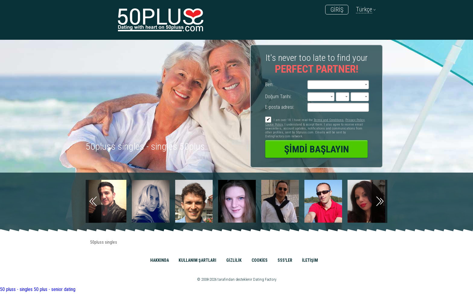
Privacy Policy (354, 120)
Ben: (269, 84)
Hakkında (159, 260)
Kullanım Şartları (197, 260)
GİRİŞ (336, 9)
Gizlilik (234, 260)
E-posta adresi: (279, 107)
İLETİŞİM (310, 260)
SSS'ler (285, 260)
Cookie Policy (274, 125)
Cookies (260, 260)
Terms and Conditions (329, 120)
